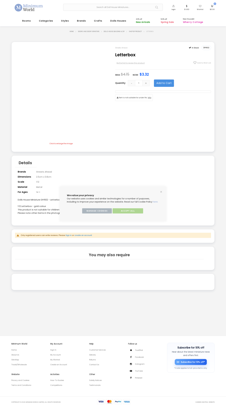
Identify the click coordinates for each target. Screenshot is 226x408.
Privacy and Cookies (20, 380)
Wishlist (200, 9)
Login (174, 9)
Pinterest (138, 378)
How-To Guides (57, 380)
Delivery (92, 355)
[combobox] (113, 7)
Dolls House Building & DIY (114, 30)
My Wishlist (55, 359)
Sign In (53, 350)
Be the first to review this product (131, 62)
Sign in (69, 233)
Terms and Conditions (21, 385)
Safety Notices (95, 380)
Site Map (15, 359)
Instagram (140, 364)
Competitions (56, 385)
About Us (15, 355)
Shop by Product (135, 30)
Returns (92, 359)
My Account (55, 355)
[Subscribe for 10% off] (191, 362)
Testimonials (95, 385)
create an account (83, 233)
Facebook (139, 357)
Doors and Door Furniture (88, 30)
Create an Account (58, 364)
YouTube (139, 371)
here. (155, 201)
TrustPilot (139, 350)
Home (72, 30)
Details (25, 161)
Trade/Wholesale (19, 364)
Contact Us (94, 364)
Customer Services (97, 350)
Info (149, 96)
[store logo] (28, 7)
